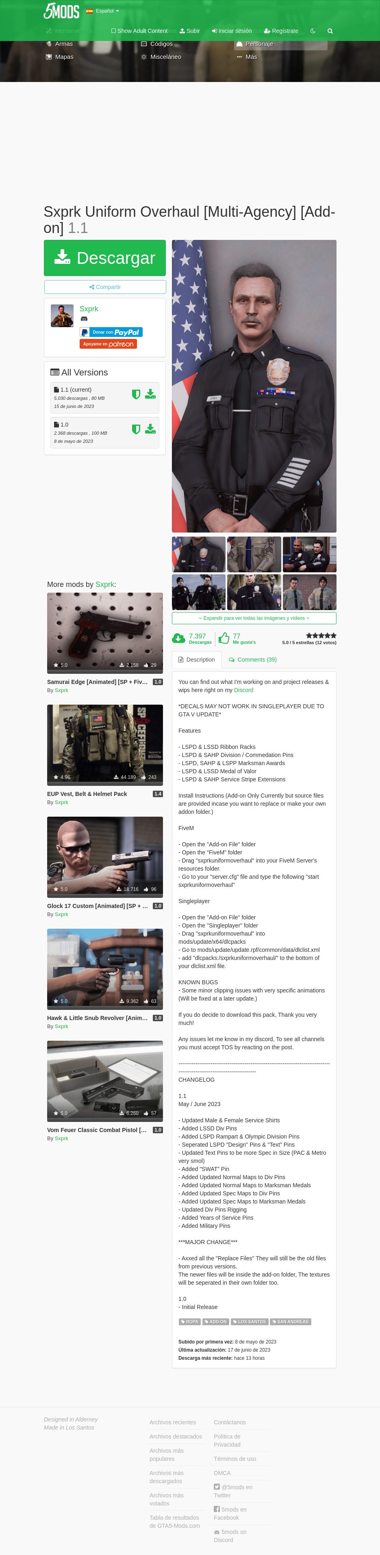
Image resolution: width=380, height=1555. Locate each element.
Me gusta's (244, 642)
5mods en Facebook (230, 1513)
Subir (190, 31)
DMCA (222, 1473)
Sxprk (89, 309)
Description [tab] (196, 659)
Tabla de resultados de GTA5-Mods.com (175, 1521)
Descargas (200, 642)
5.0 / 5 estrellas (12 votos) (309, 643)
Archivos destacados (176, 1436)
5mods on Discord (230, 1536)
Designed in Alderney (71, 1419)
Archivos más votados (167, 1499)
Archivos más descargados (167, 1477)
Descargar (104, 257)
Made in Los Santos (69, 1427)
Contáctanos (230, 1422)
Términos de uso (235, 1459)
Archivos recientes (173, 1422)
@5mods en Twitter (233, 1491)
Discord (243, 690)
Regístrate (281, 31)
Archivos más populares (167, 1454)
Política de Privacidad (227, 1440)
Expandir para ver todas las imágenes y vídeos (254, 618)
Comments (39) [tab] (253, 659)
